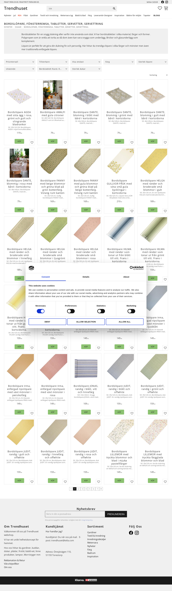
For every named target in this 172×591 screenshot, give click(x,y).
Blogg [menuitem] (156, 15)
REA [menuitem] (19, 15)
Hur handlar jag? (54, 531)
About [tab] (126, 277)
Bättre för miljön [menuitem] (133, 15)
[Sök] (114, 8)
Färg (89, 549)
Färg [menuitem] (90, 15)
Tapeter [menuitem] (146, 15)
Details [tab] (86, 277)
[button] (160, 8)
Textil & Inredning (96, 535)
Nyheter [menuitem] (7, 15)
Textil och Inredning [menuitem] (49, 15)
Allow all (125, 322)
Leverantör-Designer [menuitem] (103, 15)
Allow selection (86, 322)
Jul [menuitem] (14, 15)
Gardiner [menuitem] (34, 15)
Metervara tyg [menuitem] (66, 15)
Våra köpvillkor (11, 563)
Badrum (91, 552)
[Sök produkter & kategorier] (79, 8)
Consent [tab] (46, 277)
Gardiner (91, 532)
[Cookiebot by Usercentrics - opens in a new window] (132, 268)
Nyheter (91, 546)
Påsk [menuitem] (26, 15)
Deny (47, 322)
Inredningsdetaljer (96, 539)
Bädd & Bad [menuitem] (80, 15)
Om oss (8, 567)
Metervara (92, 542)
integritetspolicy (87, 520)
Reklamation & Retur (14, 560)
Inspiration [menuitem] (119, 15)
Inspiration (92, 556)
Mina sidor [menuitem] (152, 2)
